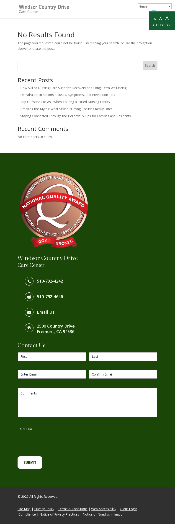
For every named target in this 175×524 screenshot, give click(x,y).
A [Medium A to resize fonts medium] (160, 18)
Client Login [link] (128, 509)
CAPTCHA (25, 429)
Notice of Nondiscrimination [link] (103, 514)
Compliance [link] (27, 514)
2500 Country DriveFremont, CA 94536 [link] (56, 328)
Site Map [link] (24, 509)
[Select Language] (155, 6)
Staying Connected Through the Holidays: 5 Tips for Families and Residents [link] (75, 116)
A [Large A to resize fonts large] (167, 18)
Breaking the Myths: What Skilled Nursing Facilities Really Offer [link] (66, 109)
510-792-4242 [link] (50, 281)
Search (150, 65)
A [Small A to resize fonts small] (155, 19)
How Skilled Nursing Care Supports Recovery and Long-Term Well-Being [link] (73, 88)
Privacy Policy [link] (44, 509)
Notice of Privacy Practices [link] (59, 514)
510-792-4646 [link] (50, 296)
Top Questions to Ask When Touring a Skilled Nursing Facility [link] (65, 102)
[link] (44, 9)
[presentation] (52, 442)
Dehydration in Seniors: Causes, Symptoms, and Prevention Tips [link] (67, 95)
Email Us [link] (45, 312)
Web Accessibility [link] (103, 509)
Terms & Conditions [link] (73, 509)
